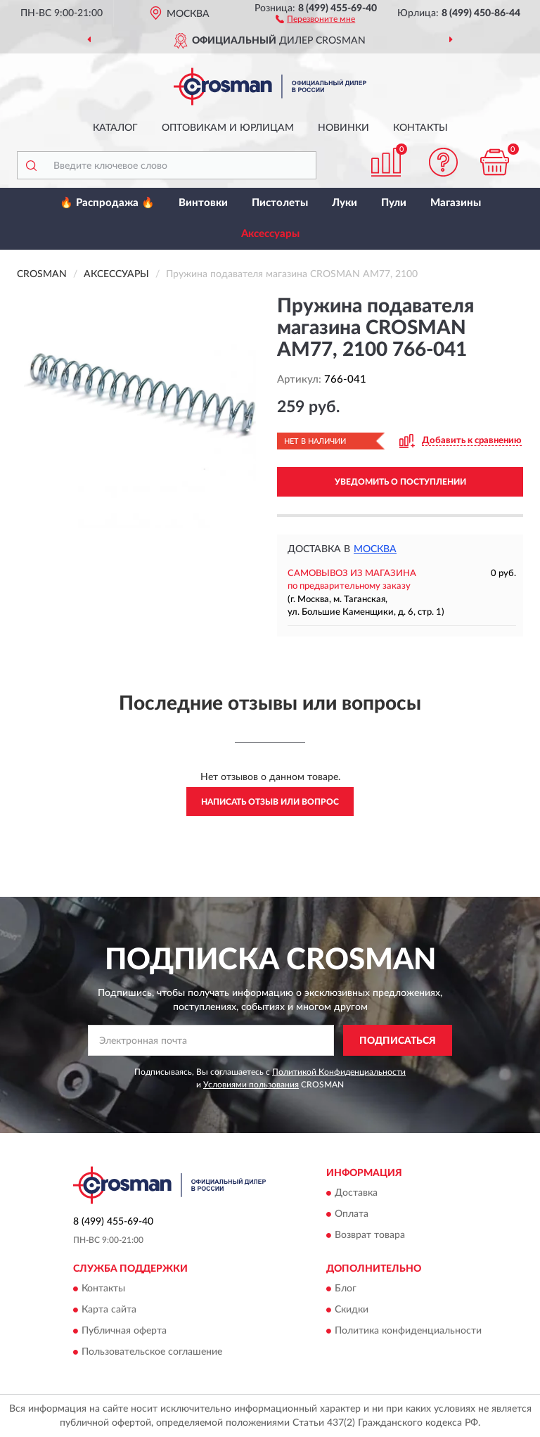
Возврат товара (370, 1235)
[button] (315, 18)
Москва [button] (375, 549)
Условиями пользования (251, 1084)
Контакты (420, 128)
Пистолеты (280, 203)
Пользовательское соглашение (152, 1353)
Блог (345, 1289)
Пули (393, 203)
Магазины (455, 203)
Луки (344, 203)
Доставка (356, 1193)
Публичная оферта (124, 1331)
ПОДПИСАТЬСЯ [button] (397, 1041)
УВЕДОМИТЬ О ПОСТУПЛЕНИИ (400, 482)
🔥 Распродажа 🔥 (107, 203)
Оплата (351, 1214)
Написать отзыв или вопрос (270, 802)
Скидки (351, 1310)
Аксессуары (270, 234)
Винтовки (203, 203)
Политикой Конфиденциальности (339, 1072)
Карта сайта (109, 1310)
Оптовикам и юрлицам (228, 128)
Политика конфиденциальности (408, 1331)
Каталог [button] (115, 128)
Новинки (343, 128)
